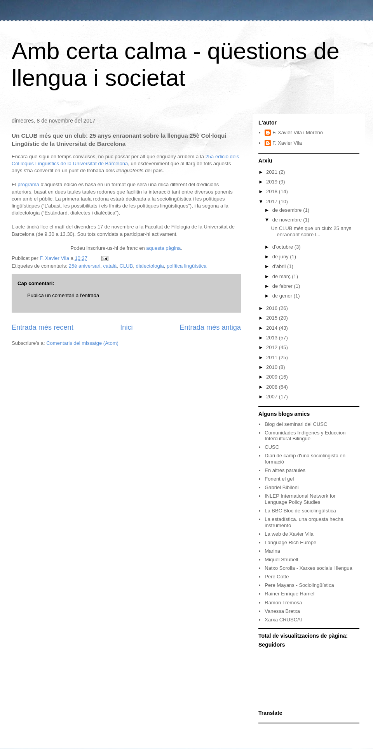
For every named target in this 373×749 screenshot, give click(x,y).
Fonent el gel (279, 479)
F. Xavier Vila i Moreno (297, 132)
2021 (272, 172)
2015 (272, 318)
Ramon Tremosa (283, 602)
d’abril (279, 266)
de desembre (287, 210)
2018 (272, 191)
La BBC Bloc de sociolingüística (300, 511)
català (110, 266)
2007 (272, 397)
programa (28, 184)
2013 (272, 338)
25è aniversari (85, 266)
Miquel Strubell (281, 559)
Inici (126, 327)
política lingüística (187, 266)
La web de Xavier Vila (289, 534)
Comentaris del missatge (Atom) (82, 343)
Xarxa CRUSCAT (284, 620)
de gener (283, 296)
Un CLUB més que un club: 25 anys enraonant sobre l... (311, 231)
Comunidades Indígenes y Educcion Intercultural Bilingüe (305, 436)
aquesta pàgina (163, 248)
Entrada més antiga (210, 327)
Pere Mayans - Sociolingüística (299, 585)
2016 (272, 308)
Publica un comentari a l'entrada (63, 295)
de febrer (283, 286)
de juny (281, 256)
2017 (272, 201)
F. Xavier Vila (287, 143)
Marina (272, 551)
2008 (272, 387)
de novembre (287, 220)
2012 (272, 347)
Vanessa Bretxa (282, 611)
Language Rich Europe (290, 542)
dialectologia (150, 266)
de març (282, 276)
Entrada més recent (42, 327)
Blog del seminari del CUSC (296, 424)
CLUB (126, 266)
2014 (272, 328)
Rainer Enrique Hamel (289, 594)
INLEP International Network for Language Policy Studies (300, 499)
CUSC (272, 447)
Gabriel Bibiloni (281, 487)
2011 (272, 357)
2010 (272, 367)
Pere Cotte (277, 576)
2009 (272, 377)
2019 (272, 182)
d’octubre (283, 247)
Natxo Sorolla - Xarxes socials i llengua (308, 568)
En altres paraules (285, 470)
